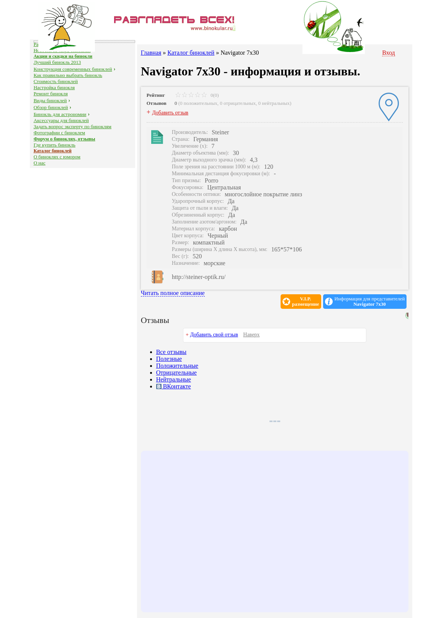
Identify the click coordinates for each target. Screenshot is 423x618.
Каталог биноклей (53, 150)
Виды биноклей (50, 100)
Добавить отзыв (170, 113)
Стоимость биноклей (56, 81)
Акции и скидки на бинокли (63, 56)
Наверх (251, 335)
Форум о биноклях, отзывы (64, 139)
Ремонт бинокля (51, 93)
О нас (40, 163)
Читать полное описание (173, 293)
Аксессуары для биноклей (61, 120)
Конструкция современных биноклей (73, 69)
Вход (388, 52)
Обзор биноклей (51, 107)
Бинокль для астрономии (60, 114)
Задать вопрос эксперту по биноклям (72, 126)
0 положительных (198, 103)
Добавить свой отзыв (214, 335)
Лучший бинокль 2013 (57, 62)
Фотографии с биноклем (59, 132)
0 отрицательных (238, 103)
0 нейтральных (274, 103)
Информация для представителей (370, 301)
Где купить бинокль (54, 145)
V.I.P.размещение (305, 301)
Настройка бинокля (54, 87)
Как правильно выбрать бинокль (68, 75)
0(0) (197, 95)
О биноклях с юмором (57, 157)
